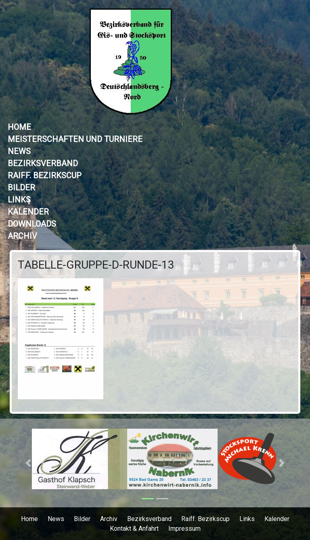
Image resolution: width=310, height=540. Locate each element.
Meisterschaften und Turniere (75, 139)
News (19, 151)
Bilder (21, 187)
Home (19, 127)
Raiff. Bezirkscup (45, 175)
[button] (28, 463)
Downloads (32, 224)
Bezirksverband (43, 163)
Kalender (28, 212)
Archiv (22, 236)
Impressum (184, 528)
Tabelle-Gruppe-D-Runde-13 (96, 264)
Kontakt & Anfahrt (134, 528)
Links (19, 199)
